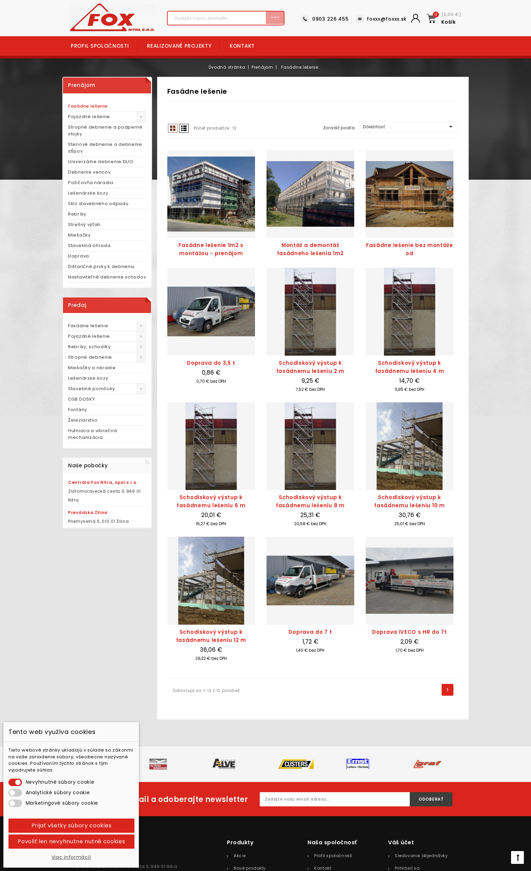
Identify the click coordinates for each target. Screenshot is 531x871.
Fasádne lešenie (88, 106)
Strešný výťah (84, 224)
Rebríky (77, 214)
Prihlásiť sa (407, 868)
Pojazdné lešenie (89, 116)
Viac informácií (71, 857)
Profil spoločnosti (100, 45)
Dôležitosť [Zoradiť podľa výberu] (409, 126)
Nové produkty (250, 868)
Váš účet (401, 842)
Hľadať (265, 18)
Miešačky (79, 235)
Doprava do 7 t (310, 631)
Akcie (240, 855)
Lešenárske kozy (88, 193)
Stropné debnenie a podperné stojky (105, 130)
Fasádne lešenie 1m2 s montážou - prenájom (210, 249)
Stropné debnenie (90, 357)
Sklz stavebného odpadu (98, 203)
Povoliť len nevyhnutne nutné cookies (71, 841)
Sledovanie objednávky (421, 855)
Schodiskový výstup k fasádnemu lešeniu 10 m (409, 501)
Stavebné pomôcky (91, 388)
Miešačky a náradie (92, 367)
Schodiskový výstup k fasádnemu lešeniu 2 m (310, 367)
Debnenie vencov (89, 172)
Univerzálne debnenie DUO (100, 161)
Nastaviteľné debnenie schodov (107, 277)
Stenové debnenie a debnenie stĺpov (105, 147)
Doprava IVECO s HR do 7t (409, 631)
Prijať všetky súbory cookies (71, 825)
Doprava (78, 256)
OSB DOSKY (81, 399)
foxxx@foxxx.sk (387, 19)
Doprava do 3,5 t (211, 362)
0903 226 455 (330, 19)
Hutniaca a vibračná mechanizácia (92, 434)
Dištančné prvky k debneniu (101, 266)
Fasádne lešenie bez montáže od (409, 249)
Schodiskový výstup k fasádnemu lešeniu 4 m (409, 367)
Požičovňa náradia (90, 182)
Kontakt (242, 45)
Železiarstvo (83, 420)
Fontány (77, 409)
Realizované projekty (179, 45)
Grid (172, 128)
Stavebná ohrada (89, 245)
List (183, 128)
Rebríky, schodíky (89, 346)
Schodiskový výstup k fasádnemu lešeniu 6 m (211, 501)
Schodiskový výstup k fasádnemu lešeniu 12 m (211, 636)
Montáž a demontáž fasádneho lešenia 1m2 (310, 249)
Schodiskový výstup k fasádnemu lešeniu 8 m (310, 501)
